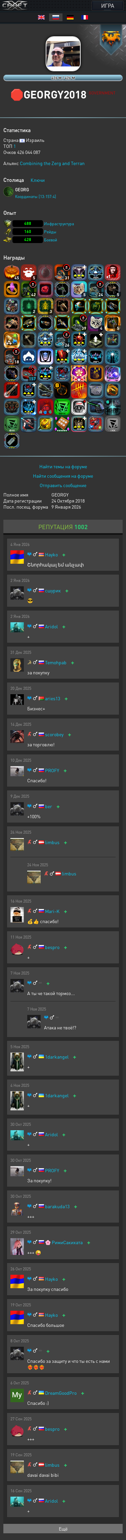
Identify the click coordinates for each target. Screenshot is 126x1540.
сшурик (53, 590)
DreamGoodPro (61, 1393)
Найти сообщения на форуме (63, 476)
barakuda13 (57, 1206)
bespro (52, 947)
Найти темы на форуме (63, 466)
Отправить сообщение (63, 485)
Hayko (51, 554)
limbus (52, 842)
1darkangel (57, 1057)
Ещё (63, 1529)
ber (48, 806)
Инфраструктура (59, 223)
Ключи (38, 180)
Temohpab (56, 662)
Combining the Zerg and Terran (52, 163)
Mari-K (52, 911)
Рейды (50, 231)
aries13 (52, 698)
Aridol (51, 626)
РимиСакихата (67, 1242)
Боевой (50, 239)
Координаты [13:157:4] (35, 196)
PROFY (52, 770)
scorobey (54, 734)
